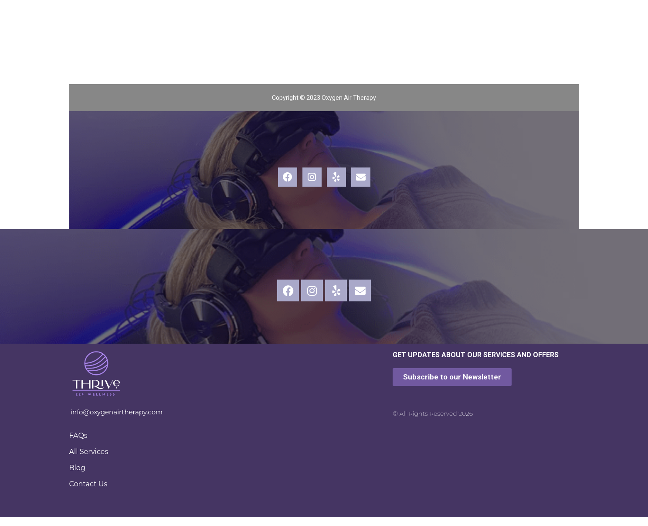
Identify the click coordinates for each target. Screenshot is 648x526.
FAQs (78, 435)
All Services (89, 451)
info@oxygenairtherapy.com (117, 412)
